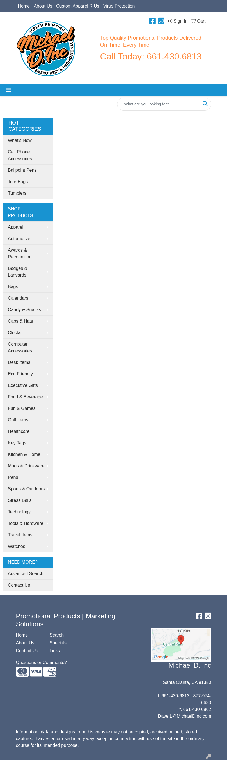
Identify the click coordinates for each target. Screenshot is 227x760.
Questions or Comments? (41, 662)
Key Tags (17, 442)
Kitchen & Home (24, 454)
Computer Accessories (20, 347)
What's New (20, 140)
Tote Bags (18, 181)
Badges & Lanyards (17, 271)
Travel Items (20, 534)
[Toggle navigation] (9, 90)
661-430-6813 (175, 696)
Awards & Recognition (20, 253)
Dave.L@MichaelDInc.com (184, 716)
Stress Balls (19, 500)
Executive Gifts (23, 385)
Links (55, 650)
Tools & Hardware (25, 523)
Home (24, 6)
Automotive (19, 238)
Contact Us (19, 585)
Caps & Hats (20, 321)
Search (57, 635)
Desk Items (19, 362)
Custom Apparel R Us (77, 6)
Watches (16, 546)
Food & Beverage (25, 396)
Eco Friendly (20, 373)
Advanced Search (25, 573)
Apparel (15, 227)
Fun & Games (22, 408)
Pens (13, 477)
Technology (19, 511)
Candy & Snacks (24, 309)
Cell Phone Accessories (20, 155)
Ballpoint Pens (22, 170)
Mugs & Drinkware (26, 465)
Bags (13, 286)
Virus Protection (119, 6)
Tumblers (17, 193)
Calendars (18, 298)
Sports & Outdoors (26, 488)
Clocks (14, 332)
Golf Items (18, 419)
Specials (58, 642)
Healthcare (18, 431)
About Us (43, 6)
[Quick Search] (158, 104)
